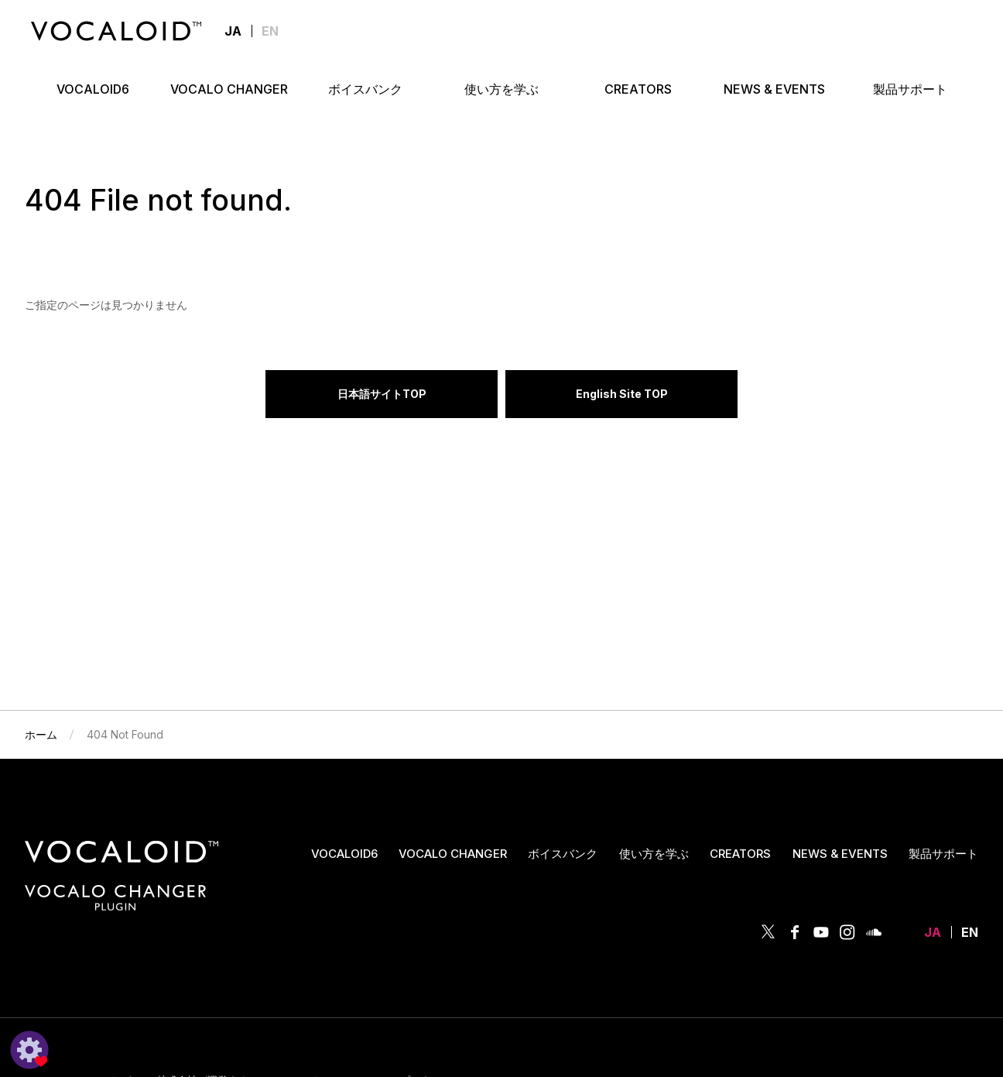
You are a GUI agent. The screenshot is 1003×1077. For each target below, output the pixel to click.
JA (932, 932)
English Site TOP (622, 393)
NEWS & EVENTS (840, 853)
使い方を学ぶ (654, 853)
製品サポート (943, 853)
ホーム (41, 734)
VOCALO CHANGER (453, 853)
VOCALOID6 (344, 853)
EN (270, 31)
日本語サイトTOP (381, 393)
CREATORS (740, 853)
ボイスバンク (562, 853)
